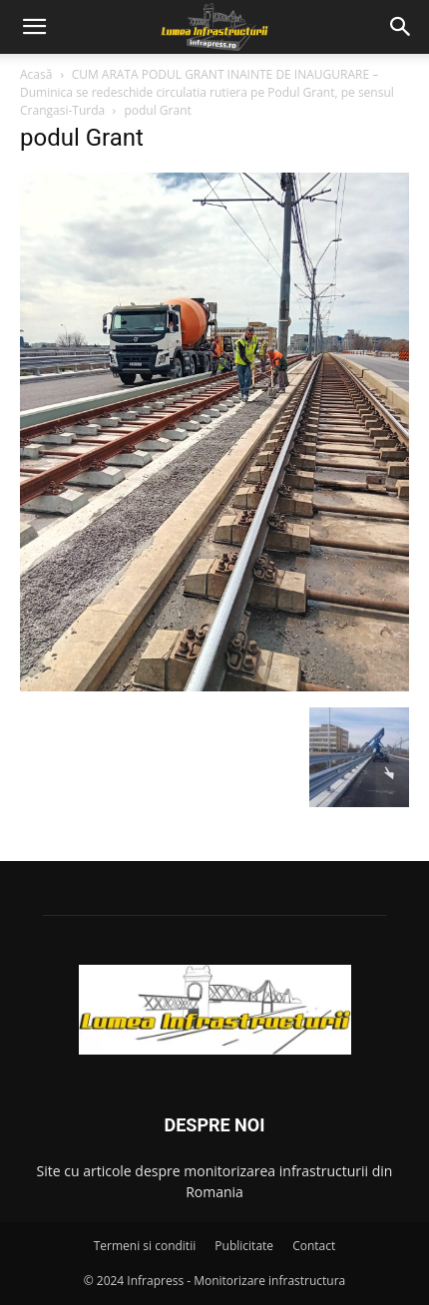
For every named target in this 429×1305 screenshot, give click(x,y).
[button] (34, 27)
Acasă (36, 74)
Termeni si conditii (145, 1245)
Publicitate (243, 1245)
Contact (313, 1245)
